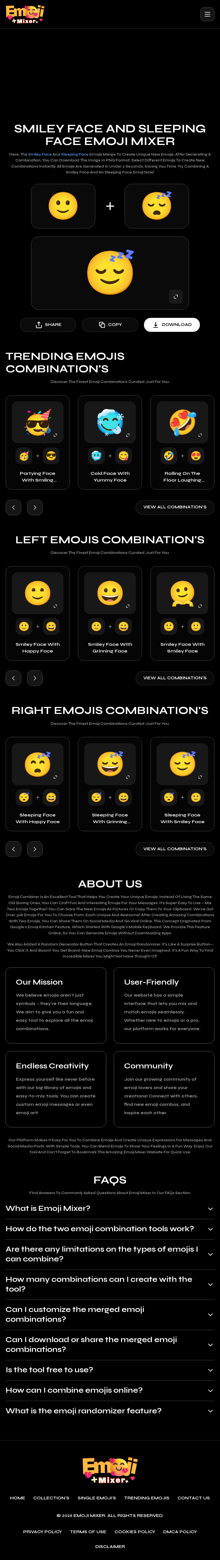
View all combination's (175, 507)
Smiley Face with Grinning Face (110, 648)
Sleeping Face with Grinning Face (110, 818)
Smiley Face (40, 154)
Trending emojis (146, 1498)
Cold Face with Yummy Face (110, 477)
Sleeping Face (75, 154)
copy (110, 325)
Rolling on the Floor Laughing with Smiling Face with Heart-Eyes (182, 477)
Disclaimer (110, 1547)
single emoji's (97, 1498)
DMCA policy (180, 1532)
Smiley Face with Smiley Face (182, 648)
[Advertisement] (110, 70)
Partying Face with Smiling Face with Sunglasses (37, 477)
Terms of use (88, 1532)
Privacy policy (42, 1532)
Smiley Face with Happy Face (38, 648)
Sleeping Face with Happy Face (38, 818)
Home (17, 1498)
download (172, 325)
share (48, 325)
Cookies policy (135, 1532)
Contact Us (194, 1498)
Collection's (51, 1498)
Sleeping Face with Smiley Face (182, 818)
